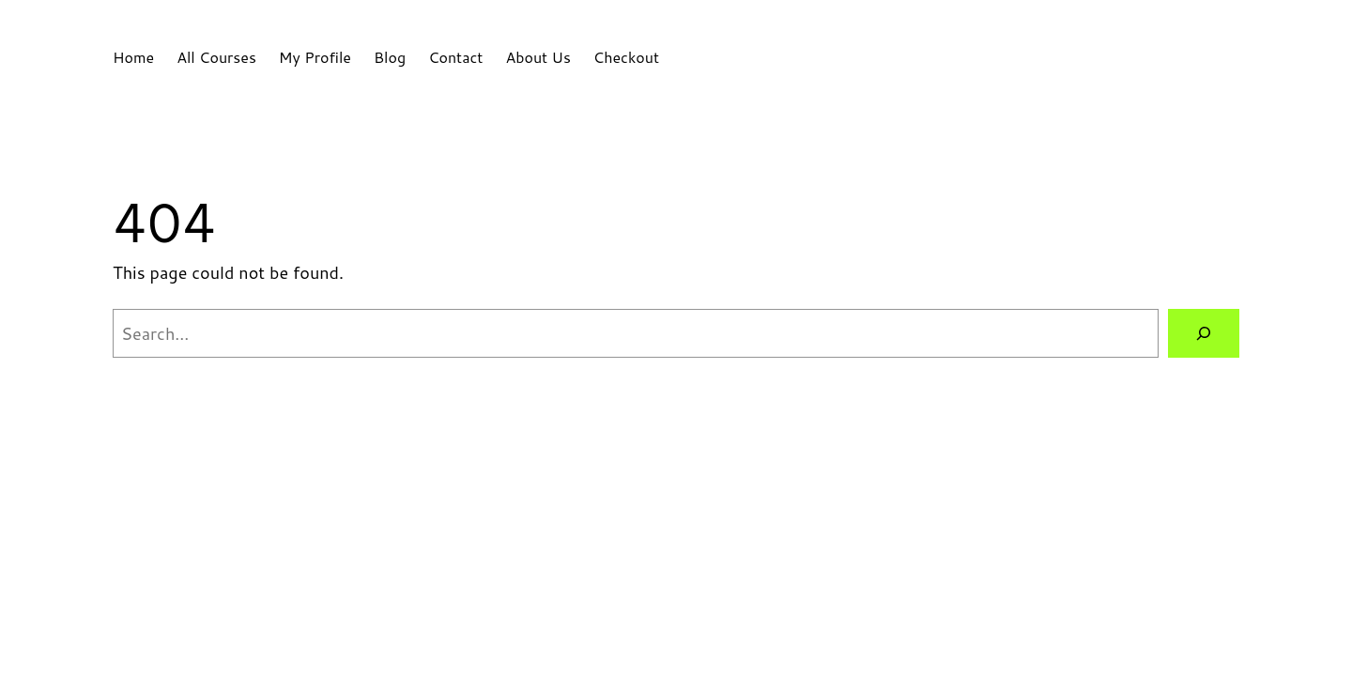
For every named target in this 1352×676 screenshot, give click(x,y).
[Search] (1203, 333)
